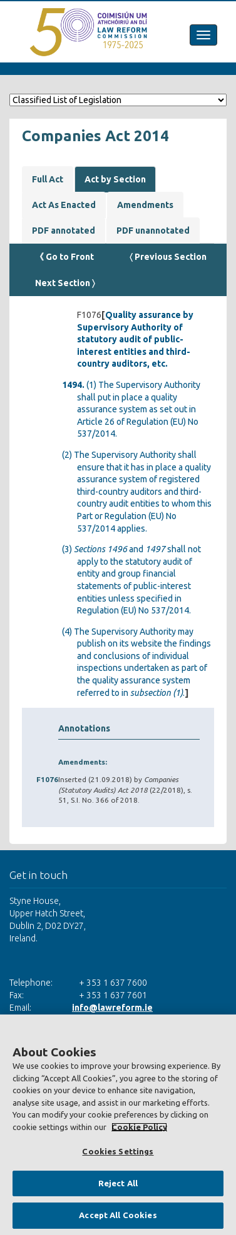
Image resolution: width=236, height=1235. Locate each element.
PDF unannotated (153, 231)
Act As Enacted (64, 205)
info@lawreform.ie (112, 1008)
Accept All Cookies (117, 1215)
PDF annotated (63, 231)
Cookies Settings (117, 1151)
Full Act (47, 179)
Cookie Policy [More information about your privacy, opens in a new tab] (139, 1127)
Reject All (118, 1183)
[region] (118, 1124)
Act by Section (115, 179)
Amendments (145, 205)
